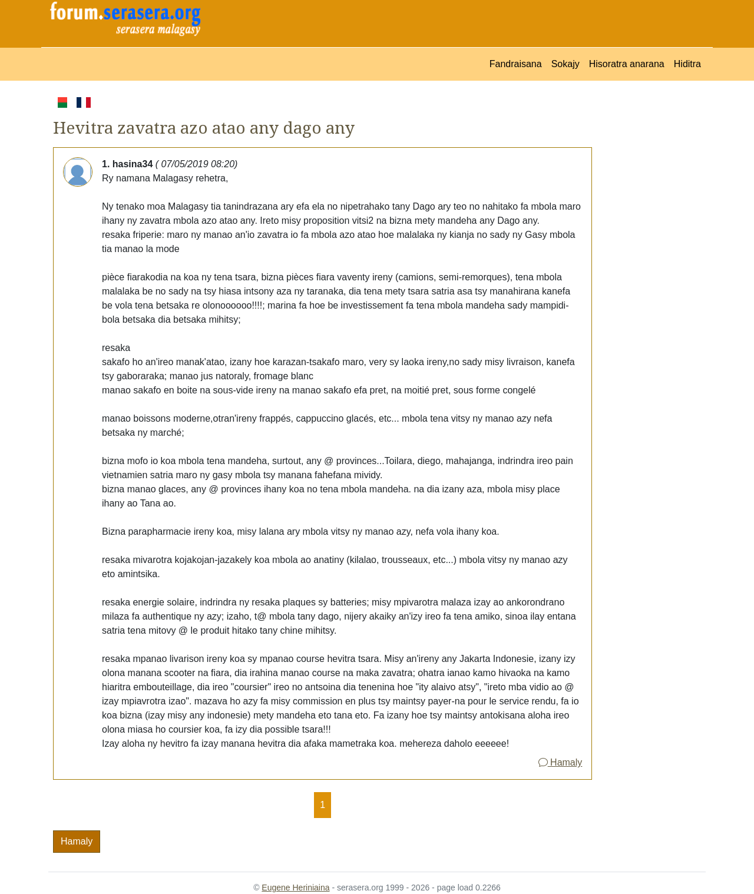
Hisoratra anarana (626, 64)
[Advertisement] (649, 271)
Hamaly (560, 762)
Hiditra (687, 64)
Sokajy (565, 64)
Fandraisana (516, 64)
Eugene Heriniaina (295, 887)
